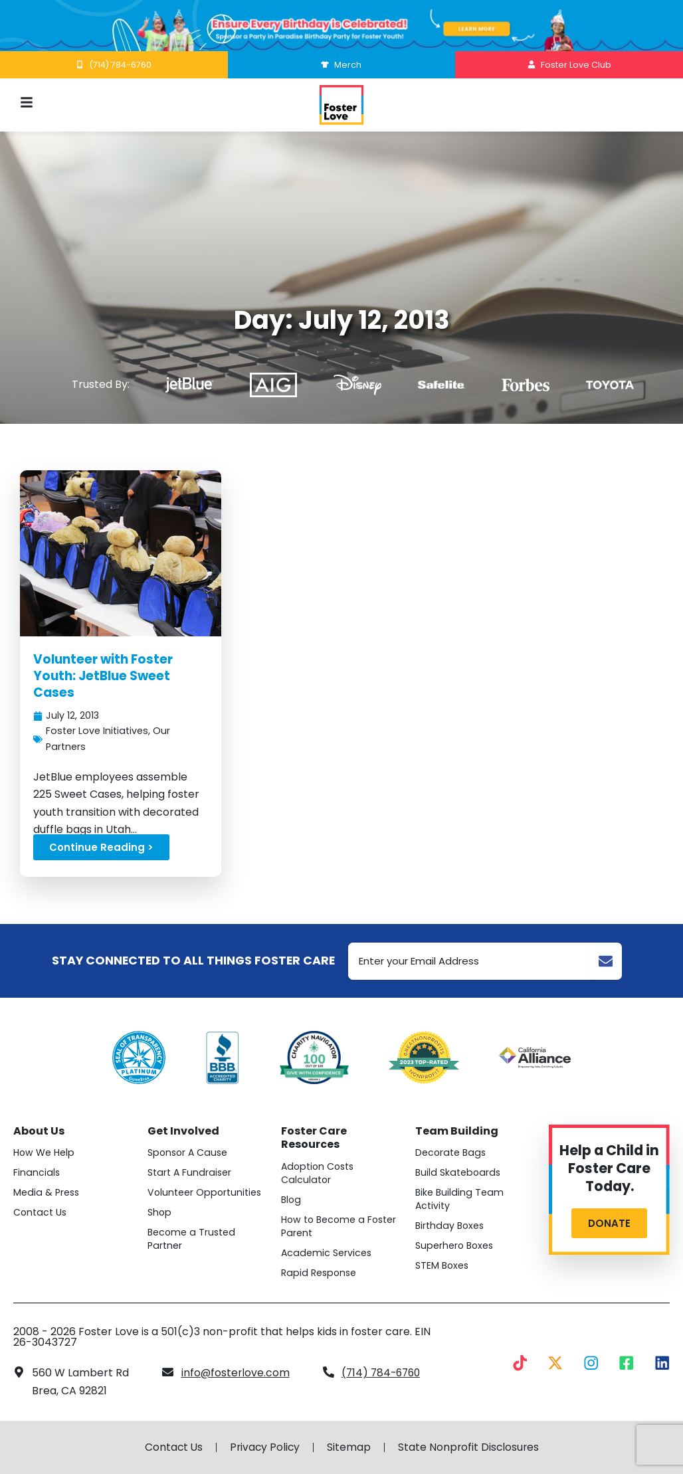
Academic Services (327, 1252)
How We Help (44, 1153)
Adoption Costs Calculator (319, 1173)
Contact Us (40, 1213)
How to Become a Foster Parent (340, 1226)
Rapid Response (319, 1272)
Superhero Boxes (455, 1246)
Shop (159, 1213)
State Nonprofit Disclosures (470, 1447)
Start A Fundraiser (190, 1173)
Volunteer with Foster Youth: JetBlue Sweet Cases (105, 675)
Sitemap (349, 1447)
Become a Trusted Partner (192, 1239)
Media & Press (46, 1193)
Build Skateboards (458, 1173)
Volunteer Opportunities (205, 1193)
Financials (36, 1173)
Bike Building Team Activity (460, 1199)
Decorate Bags (451, 1153)
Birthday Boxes (450, 1226)
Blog (291, 1199)
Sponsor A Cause (189, 1153)
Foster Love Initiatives (97, 731)
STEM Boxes (442, 1266)
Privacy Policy (264, 1447)
